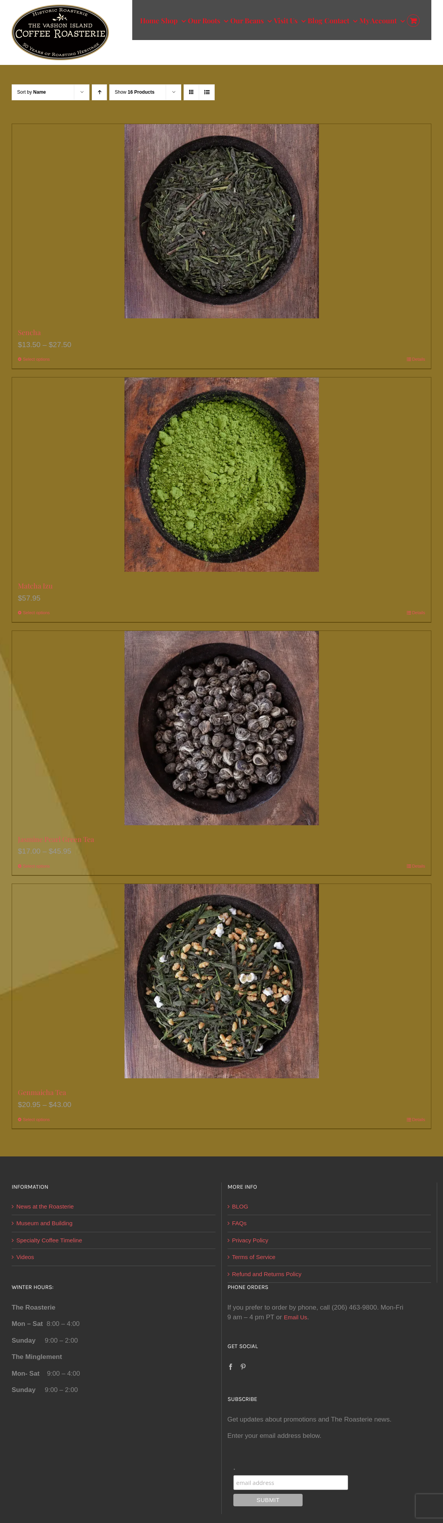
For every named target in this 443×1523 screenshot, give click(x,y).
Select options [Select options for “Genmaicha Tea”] (36, 1119)
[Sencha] (221, 221)
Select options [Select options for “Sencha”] (36, 359)
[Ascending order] (99, 92)
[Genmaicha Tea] (221, 981)
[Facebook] (231, 1367)
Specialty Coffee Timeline (49, 1240)
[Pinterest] (243, 1367)
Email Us (295, 1317)
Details (418, 359)
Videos (25, 1257)
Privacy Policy (250, 1240)
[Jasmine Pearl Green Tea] (221, 728)
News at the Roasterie (45, 1206)
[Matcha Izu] (221, 474)
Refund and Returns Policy (266, 1274)
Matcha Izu (35, 585)
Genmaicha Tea (42, 1092)
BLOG (240, 1206)
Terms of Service (254, 1257)
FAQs (239, 1223)
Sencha (29, 332)
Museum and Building (44, 1223)
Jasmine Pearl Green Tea (56, 839)
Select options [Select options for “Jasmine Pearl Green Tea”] (36, 866)
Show (134, 92)
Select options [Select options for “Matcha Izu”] (36, 612)
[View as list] (206, 92)
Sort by (31, 92)
